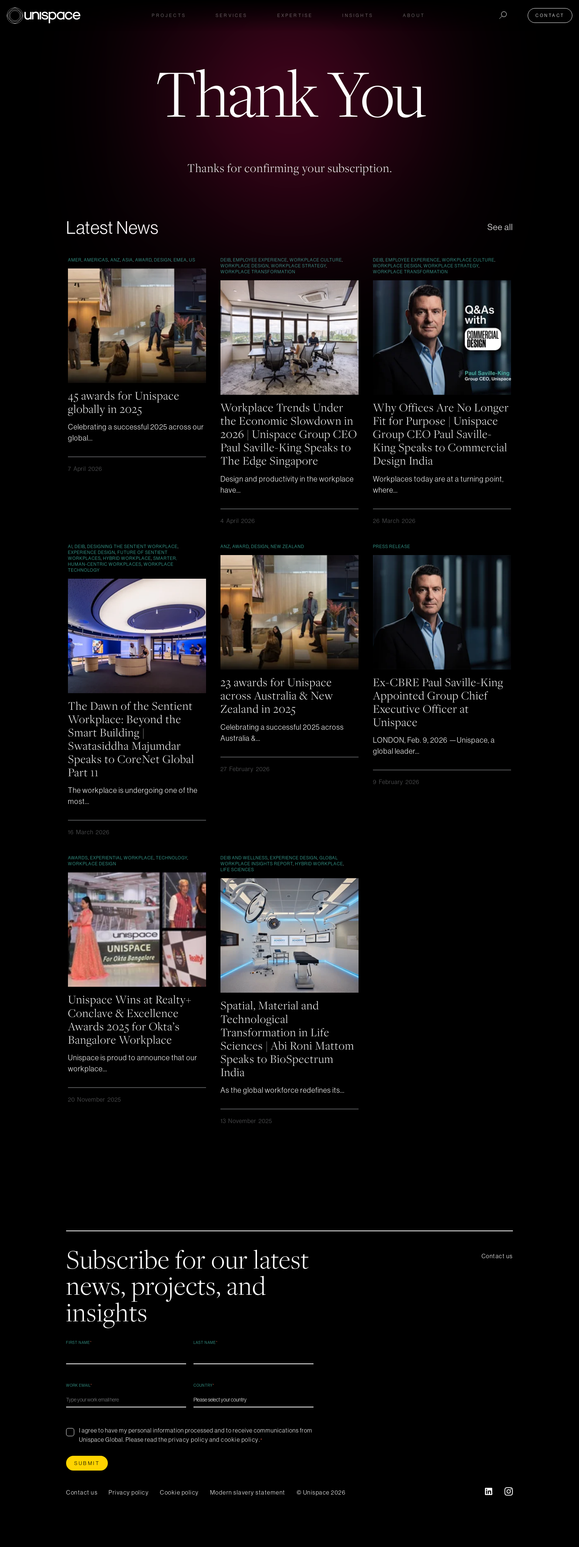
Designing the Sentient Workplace (132, 559)
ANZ (115, 260)
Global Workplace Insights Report (279, 873)
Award (143, 260)
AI (70, 559)
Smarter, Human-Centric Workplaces (122, 574)
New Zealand (287, 559)
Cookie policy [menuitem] (179, 1505)
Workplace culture (316, 260)
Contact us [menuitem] (497, 1268)
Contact (551, 15)
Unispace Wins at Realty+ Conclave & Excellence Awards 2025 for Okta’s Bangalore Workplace (131, 1032)
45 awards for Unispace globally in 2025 (125, 401)
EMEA (180, 260)
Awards (78, 870)
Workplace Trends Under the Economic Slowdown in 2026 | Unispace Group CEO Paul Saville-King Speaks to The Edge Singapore (288, 440)
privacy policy (188, 1452)
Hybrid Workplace (127, 571)
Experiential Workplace (122, 870)
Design (162, 260)
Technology (171, 870)
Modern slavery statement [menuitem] (247, 1505)
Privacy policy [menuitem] (129, 1505)
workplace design (244, 265)
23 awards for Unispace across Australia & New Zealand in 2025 (278, 708)
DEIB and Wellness (244, 870)
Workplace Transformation (257, 271)
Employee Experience (260, 260)
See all (499, 227)
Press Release (391, 559)
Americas (96, 260)
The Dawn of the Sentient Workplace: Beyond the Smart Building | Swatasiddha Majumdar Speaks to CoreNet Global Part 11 (133, 752)
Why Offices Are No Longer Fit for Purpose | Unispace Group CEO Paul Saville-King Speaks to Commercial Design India (439, 433)
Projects (169, 15)
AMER (75, 260)
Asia (127, 260)
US (192, 260)
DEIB (225, 260)
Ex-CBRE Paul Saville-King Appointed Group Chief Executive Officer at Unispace (440, 714)
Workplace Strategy (298, 265)
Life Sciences (237, 882)
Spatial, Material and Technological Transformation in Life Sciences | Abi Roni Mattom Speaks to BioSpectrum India (289, 1051)
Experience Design (91, 565)
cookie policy (240, 1452)
